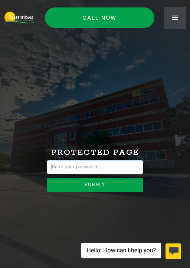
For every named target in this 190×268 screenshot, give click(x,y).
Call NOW (99, 18)
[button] (175, 18)
